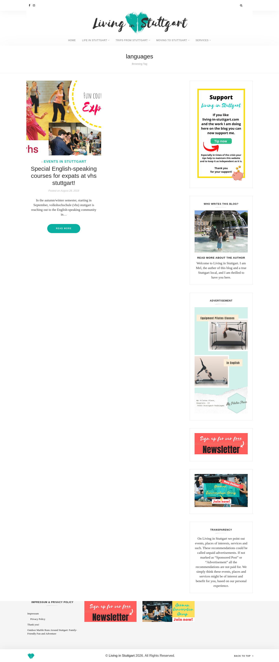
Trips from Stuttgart (131, 40)
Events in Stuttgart (65, 161)
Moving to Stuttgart (173, 40)
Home (68, 40)
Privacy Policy (37, 618)
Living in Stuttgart (122, 655)
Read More (63, 228)
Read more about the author (221, 257)
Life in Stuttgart (92, 40)
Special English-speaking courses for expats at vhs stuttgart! (64, 175)
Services (206, 40)
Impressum (33, 613)
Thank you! (33, 624)
